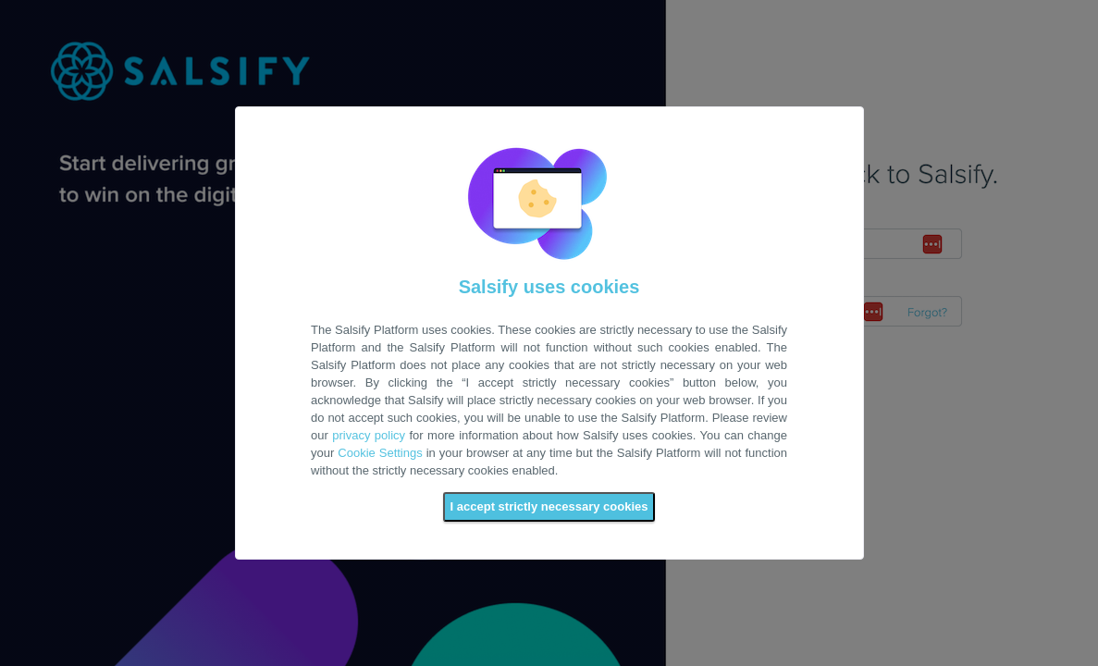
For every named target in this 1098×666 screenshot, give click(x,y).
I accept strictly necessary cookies (549, 506)
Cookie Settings (380, 453)
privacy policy (368, 435)
